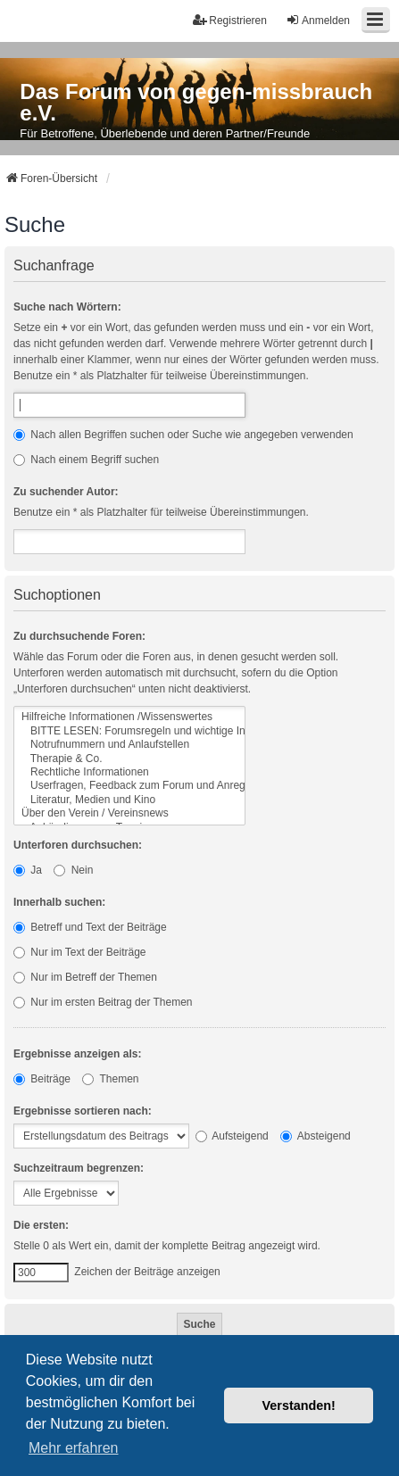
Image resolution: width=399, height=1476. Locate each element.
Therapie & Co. (129, 759)
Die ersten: (41, 1225)
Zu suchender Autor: (66, 491)
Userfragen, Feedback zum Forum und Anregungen (129, 785)
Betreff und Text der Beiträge (90, 927)
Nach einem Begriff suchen (86, 459)
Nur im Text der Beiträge (79, 952)
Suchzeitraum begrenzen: (78, 1168)
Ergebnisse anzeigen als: (77, 1054)
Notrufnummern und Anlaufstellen (129, 744)
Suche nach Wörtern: (67, 307)
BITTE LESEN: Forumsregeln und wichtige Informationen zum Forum (129, 731)
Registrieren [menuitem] (230, 20)
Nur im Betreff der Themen (85, 977)
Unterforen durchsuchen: (77, 845)
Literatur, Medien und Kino (129, 800)
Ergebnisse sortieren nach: (82, 1111)
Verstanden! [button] (299, 1405)
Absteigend (315, 1136)
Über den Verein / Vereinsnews (129, 813)
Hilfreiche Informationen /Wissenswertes (129, 717)
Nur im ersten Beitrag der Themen (103, 1002)
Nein (73, 870)
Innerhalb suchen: (59, 902)
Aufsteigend (232, 1136)
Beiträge (42, 1079)
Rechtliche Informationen (129, 772)
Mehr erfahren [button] (74, 1447)
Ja (27, 870)
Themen (110, 1079)
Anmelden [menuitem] (318, 20)
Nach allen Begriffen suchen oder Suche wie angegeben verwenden (183, 434)
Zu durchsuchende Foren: (79, 636)
